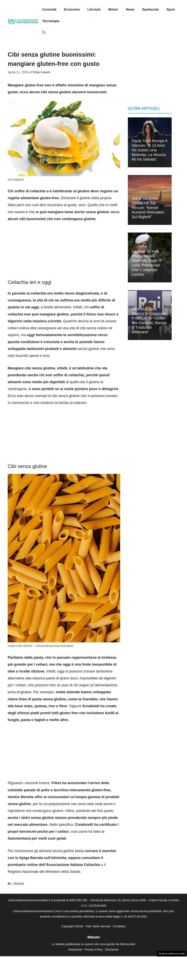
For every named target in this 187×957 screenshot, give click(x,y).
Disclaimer (112, 949)
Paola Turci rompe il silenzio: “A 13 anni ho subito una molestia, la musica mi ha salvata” (149, 150)
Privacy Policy (94, 949)
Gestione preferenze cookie (172, 953)
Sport (170, 9)
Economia (72, 9)
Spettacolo (150, 9)
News (130, 9)
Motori (113, 9)
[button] (43, 32)
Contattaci (119, 926)
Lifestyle (94, 9)
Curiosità (49, 9)
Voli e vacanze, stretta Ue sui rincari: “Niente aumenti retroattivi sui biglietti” (148, 207)
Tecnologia (50, 21)
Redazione (75, 949)
